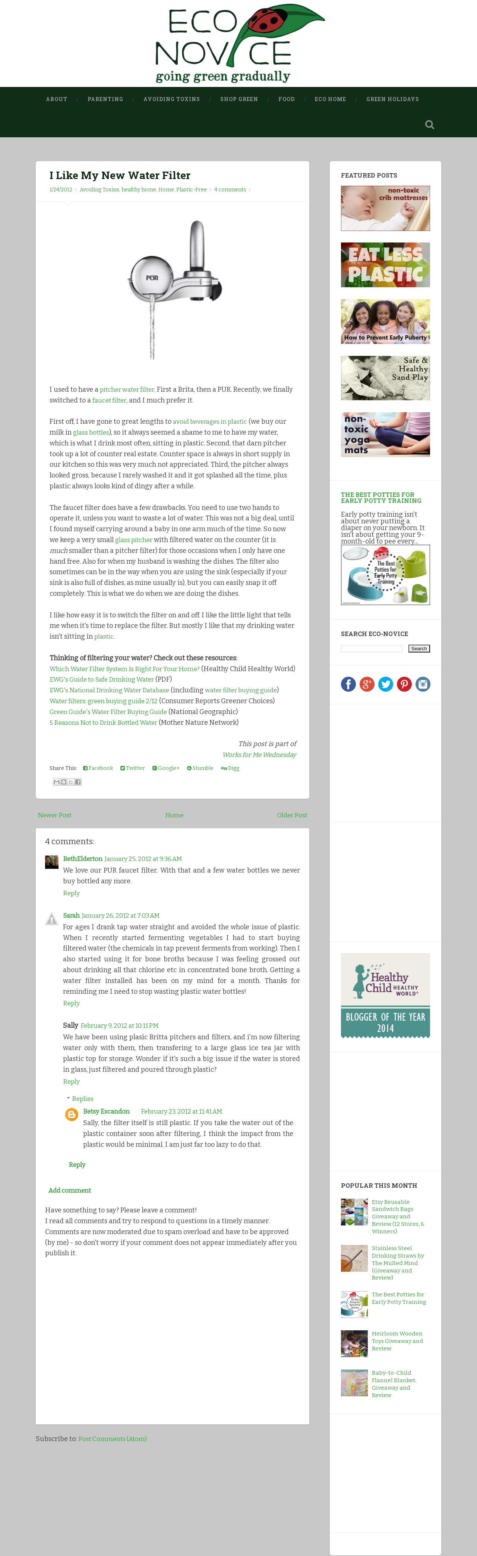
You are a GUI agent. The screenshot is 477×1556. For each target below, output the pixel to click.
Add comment (70, 1214)
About (56, 99)
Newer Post (55, 837)
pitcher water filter (129, 390)
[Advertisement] (387, 762)
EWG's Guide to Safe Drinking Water (106, 690)
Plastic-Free (191, 190)
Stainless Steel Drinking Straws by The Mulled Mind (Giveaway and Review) (398, 1263)
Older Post (291, 837)
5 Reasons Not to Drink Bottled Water (107, 744)
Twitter (132, 790)
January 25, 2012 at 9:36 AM (149, 881)
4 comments (230, 190)
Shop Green (239, 99)
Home (166, 190)
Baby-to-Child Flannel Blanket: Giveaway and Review (394, 1384)
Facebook (98, 790)
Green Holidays (392, 99)
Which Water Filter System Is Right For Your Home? (130, 669)
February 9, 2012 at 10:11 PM (122, 1047)
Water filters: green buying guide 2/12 (109, 723)
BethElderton (84, 881)
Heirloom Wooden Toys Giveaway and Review (397, 1341)
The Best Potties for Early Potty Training (381, 498)
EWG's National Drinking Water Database (114, 701)
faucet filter (132, 401)
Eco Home (330, 99)
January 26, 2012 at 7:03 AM (125, 937)
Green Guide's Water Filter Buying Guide (114, 734)
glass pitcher (135, 540)
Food (286, 99)
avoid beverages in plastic (213, 422)
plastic (104, 637)
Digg (230, 790)
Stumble (200, 790)
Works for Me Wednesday (256, 777)
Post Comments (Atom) (113, 1463)
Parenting (105, 99)
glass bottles (92, 433)
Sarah (72, 937)
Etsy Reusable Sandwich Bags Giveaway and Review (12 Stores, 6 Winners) (398, 1217)
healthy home (138, 190)
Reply (71, 915)
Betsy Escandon (107, 1133)
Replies (83, 1121)
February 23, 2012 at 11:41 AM (187, 1133)
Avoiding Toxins (171, 99)
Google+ (166, 790)
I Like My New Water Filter (120, 175)
